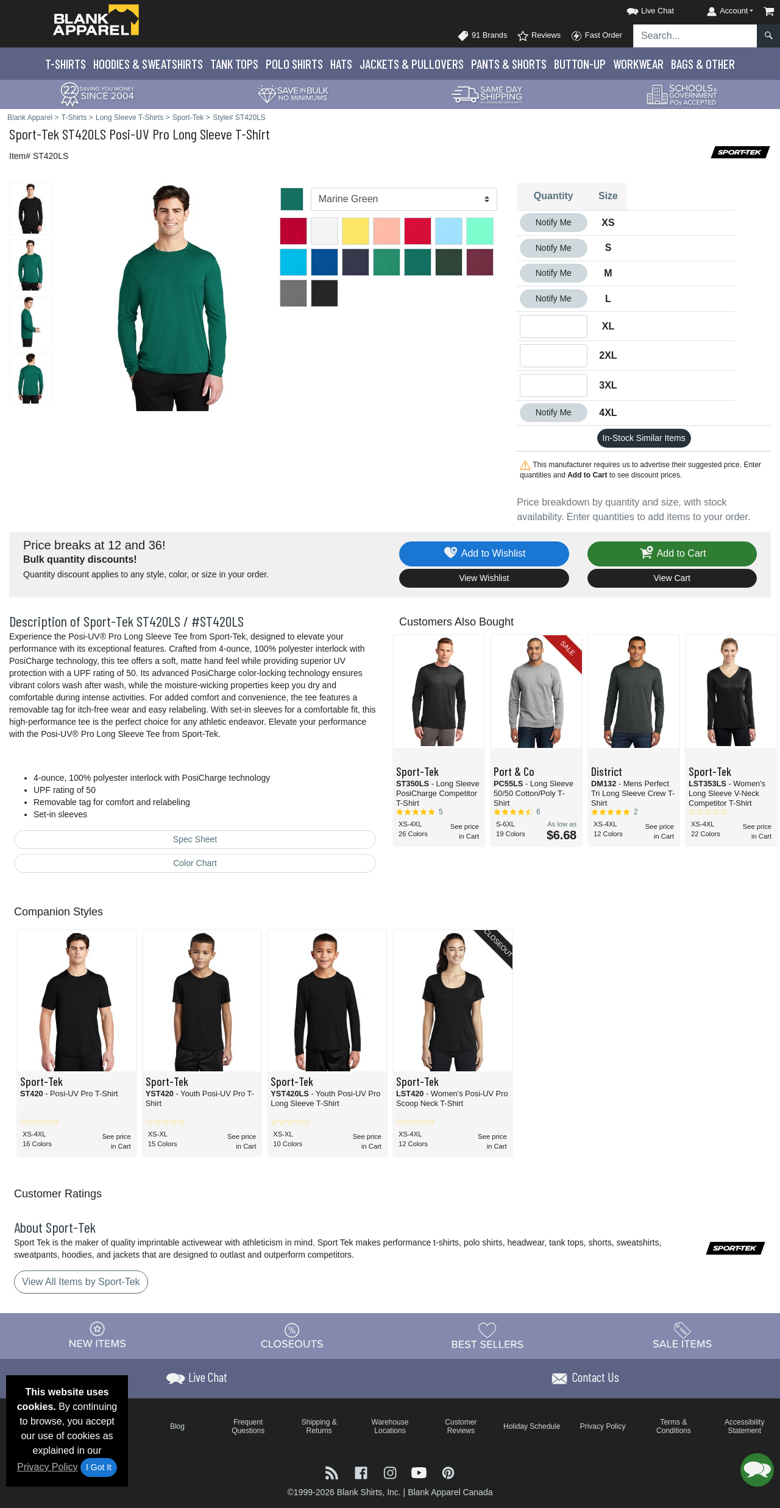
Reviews (539, 36)
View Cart (672, 578)
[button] (639, 9)
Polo (294, 63)
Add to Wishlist (484, 554)
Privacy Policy (47, 1467)
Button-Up (580, 63)
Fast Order (596, 36)
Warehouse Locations (390, 1426)
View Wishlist (484, 578)
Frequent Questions (248, 1426)
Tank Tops (234, 63)
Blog (177, 1426)
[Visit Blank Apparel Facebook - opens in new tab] (362, 1472)
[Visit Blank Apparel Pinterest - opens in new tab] (448, 1472)
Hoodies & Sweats (148, 63)
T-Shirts (65, 63)
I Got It (99, 1467)
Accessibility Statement (744, 1426)
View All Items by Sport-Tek (81, 1282)
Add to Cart (672, 554)
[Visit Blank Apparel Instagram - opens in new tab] (391, 1472)
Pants (509, 63)
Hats (341, 63)
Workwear (638, 63)
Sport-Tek (34, 134)
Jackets (412, 63)
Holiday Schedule (531, 1426)
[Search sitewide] (695, 36)
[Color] (404, 199)
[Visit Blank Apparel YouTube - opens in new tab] (420, 1472)
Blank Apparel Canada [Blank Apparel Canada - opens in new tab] (450, 1492)
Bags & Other (703, 63)
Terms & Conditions (673, 1426)
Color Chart (195, 863)
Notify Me (554, 222)
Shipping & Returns (319, 1426)
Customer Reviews (461, 1426)
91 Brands (482, 36)
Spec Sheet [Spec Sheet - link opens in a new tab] (195, 839)
